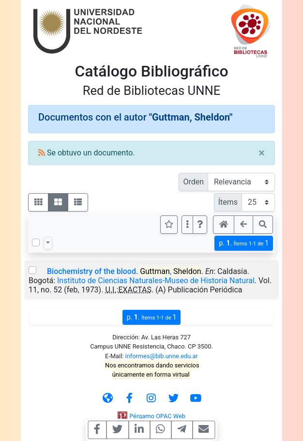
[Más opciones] (187, 224)
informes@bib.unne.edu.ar (161, 356)
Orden (193, 181)
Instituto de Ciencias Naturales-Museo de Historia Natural (156, 280)
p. (244, 243)
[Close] (261, 153)
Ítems (228, 202)
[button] (200, 224)
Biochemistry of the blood (91, 271)
